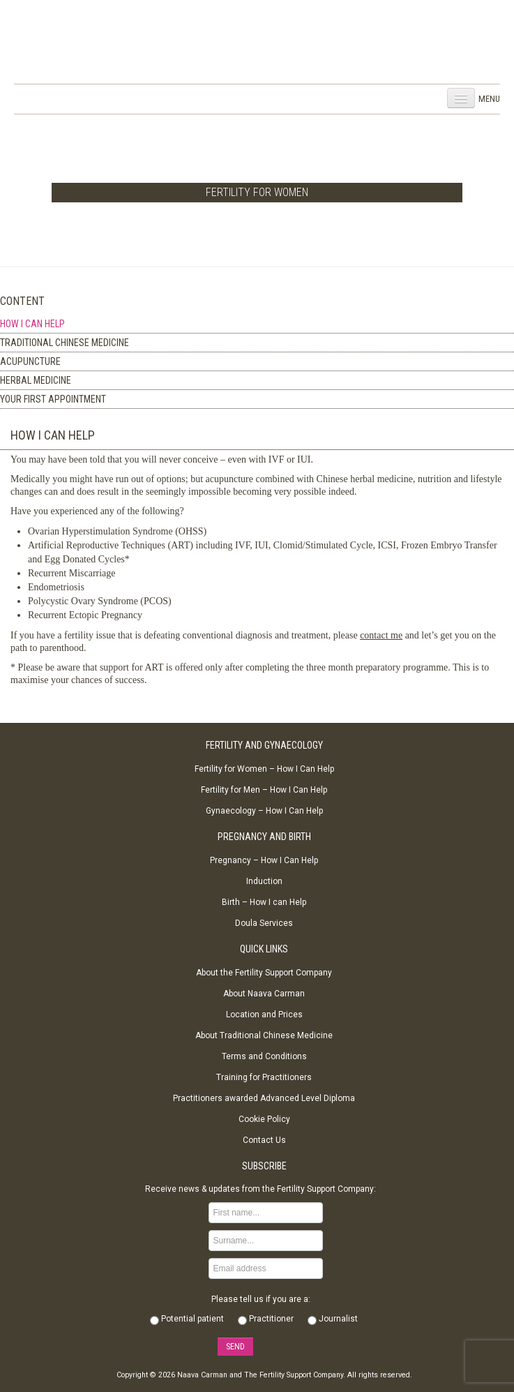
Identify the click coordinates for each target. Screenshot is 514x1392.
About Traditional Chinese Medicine (264, 1035)
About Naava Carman (264, 993)
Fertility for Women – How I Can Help (264, 769)
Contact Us (264, 1140)
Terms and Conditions (264, 1056)
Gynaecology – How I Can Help (264, 811)
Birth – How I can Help (264, 902)
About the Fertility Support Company (264, 973)
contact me (381, 635)
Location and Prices (264, 1014)
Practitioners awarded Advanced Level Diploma (264, 1098)
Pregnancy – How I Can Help (264, 860)
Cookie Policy (264, 1119)
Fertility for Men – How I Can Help (264, 790)
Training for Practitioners (264, 1077)
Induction (264, 881)
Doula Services (264, 923)
